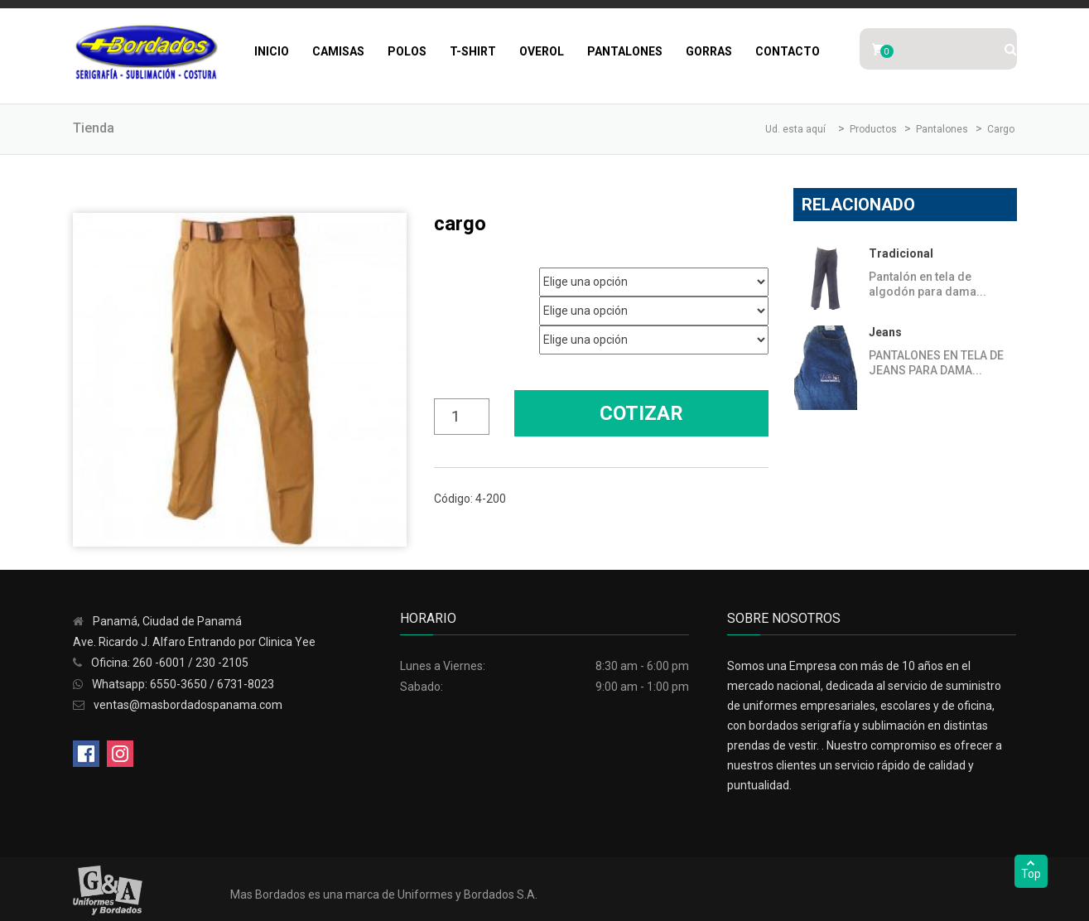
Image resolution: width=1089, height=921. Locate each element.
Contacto (787, 51)
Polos (407, 51)
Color (445, 334)
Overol (541, 51)
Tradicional (901, 253)
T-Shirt (473, 51)
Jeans (885, 332)
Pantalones (625, 51)
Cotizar (641, 413)
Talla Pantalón (463, 305)
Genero (449, 276)
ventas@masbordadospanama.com (188, 704)
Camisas (338, 51)
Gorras (709, 51)
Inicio (271, 51)
